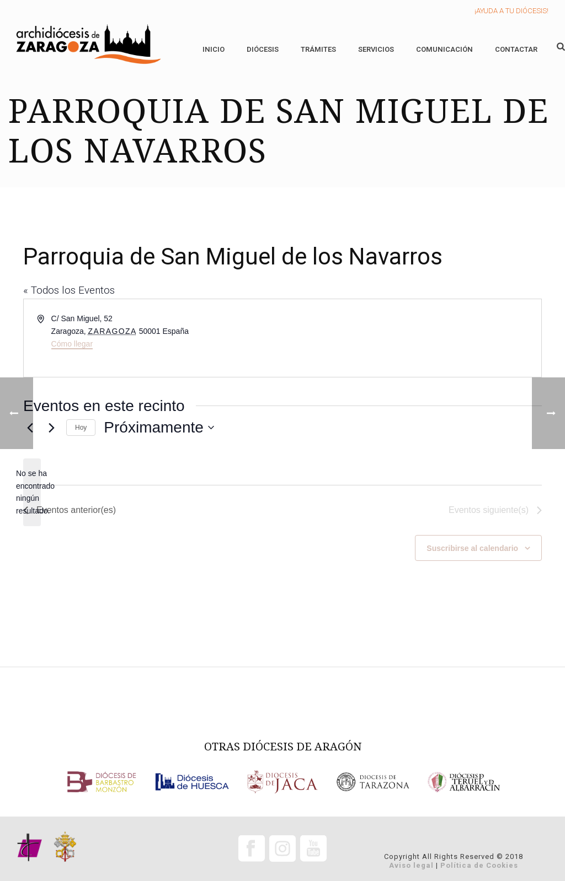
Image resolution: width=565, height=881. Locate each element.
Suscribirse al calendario (472, 548)
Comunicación (444, 49)
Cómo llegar (72, 343)
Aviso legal (411, 865)
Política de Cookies (479, 865)
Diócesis (263, 49)
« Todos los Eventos (69, 290)
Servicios (376, 49)
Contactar (516, 49)
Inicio (213, 49)
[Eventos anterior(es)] (69, 510)
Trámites (318, 49)
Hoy (81, 427)
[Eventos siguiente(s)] (51, 427)
